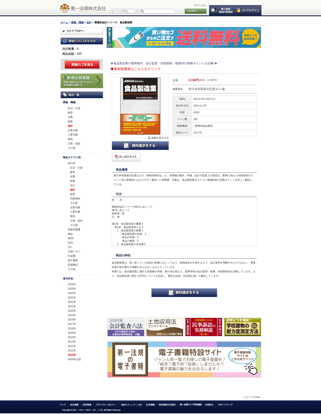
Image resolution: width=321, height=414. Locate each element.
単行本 (71, 163)
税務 (70, 121)
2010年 (72, 354)
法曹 (70, 117)
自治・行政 (74, 108)
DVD (70, 242)
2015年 (72, 332)
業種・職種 (77, 22)
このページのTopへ (252, 397)
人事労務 (73, 134)
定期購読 (73, 264)
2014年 (72, 337)
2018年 (72, 319)
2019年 (72, 315)
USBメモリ (74, 251)
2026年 (72, 284)
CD (69, 247)
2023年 (72, 297)
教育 (70, 112)
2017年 (72, 324)
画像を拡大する (160, 137)
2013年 (72, 341)
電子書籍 (73, 260)
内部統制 (75, 198)
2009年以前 (74, 359)
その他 (71, 147)
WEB (70, 238)
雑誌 (70, 233)
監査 (72, 194)
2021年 (72, 306)
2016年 (72, 328)
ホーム (64, 22)
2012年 (72, 346)
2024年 (72, 293)
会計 (89, 22)
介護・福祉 (74, 143)
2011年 (72, 350)
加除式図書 (74, 229)
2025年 (72, 288)
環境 (70, 139)
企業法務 (73, 130)
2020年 (72, 310)
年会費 (71, 255)
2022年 (72, 302)
